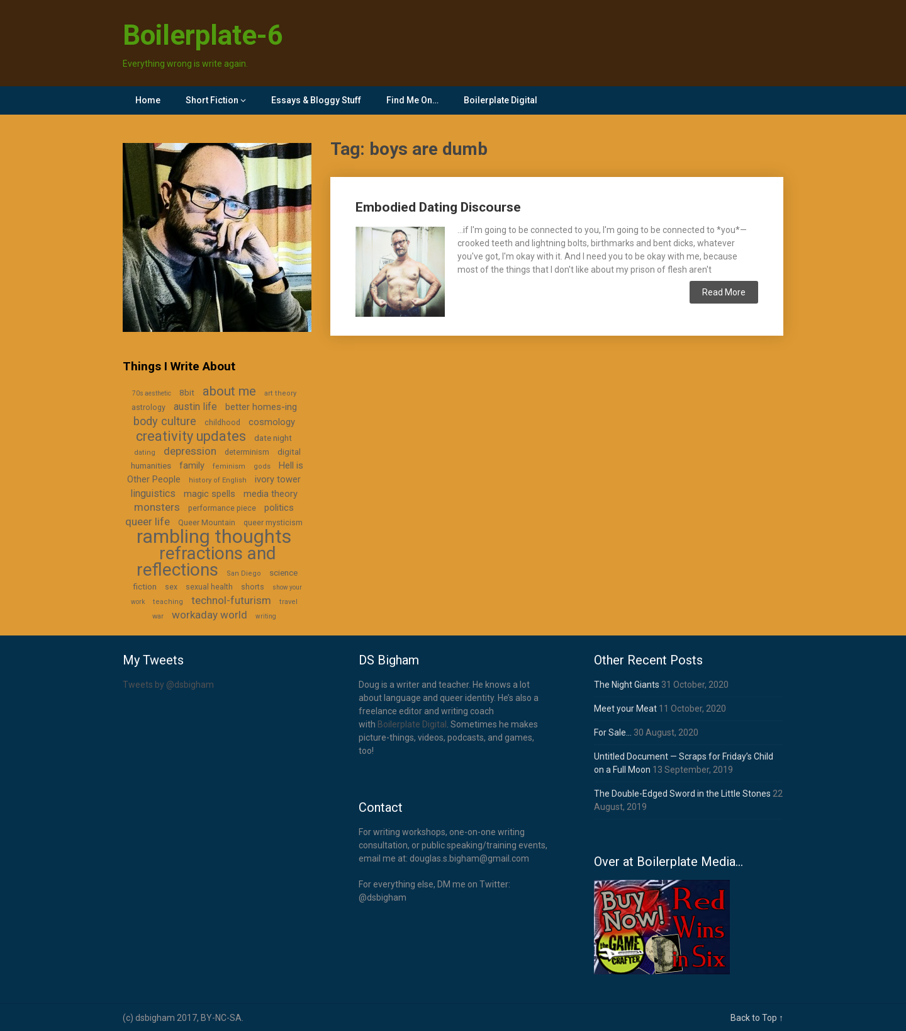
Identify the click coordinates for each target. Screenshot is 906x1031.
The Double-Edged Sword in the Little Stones (682, 794)
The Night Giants (626, 685)
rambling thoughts (214, 536)
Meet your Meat (625, 708)
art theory (280, 393)
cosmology (272, 422)
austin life (195, 407)
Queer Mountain (206, 522)
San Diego (243, 573)
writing (265, 616)
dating (144, 452)
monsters (157, 507)
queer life (147, 521)
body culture (164, 421)
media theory (270, 493)
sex (171, 587)
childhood (222, 422)
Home (147, 100)
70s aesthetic (151, 393)
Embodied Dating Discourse (438, 207)
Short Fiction (212, 100)
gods (262, 466)
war (158, 616)
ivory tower (278, 479)
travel (288, 602)
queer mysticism (273, 522)
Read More (724, 292)
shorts (252, 587)
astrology (148, 407)
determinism (247, 452)
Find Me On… (412, 100)
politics (279, 507)
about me (229, 391)
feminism (229, 466)
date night (273, 438)
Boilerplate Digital (500, 100)
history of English (218, 480)
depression (190, 451)
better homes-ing (261, 407)
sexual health (209, 587)
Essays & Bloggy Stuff (316, 100)
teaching (168, 602)
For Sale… (613, 732)
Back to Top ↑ (756, 1018)
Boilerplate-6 (203, 35)
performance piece (222, 508)
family (191, 465)
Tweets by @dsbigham (168, 685)
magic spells (209, 493)
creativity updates (191, 436)
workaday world (209, 614)
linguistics (153, 493)
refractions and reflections (206, 561)
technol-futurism (231, 600)
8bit (186, 392)
